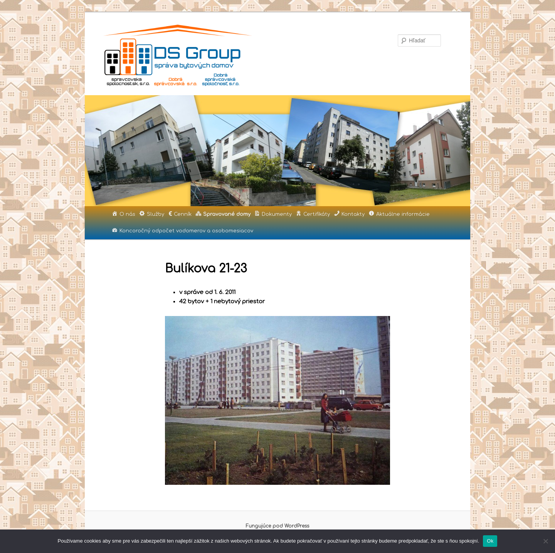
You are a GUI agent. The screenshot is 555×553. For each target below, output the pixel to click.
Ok (490, 541)
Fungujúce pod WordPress (277, 526)
